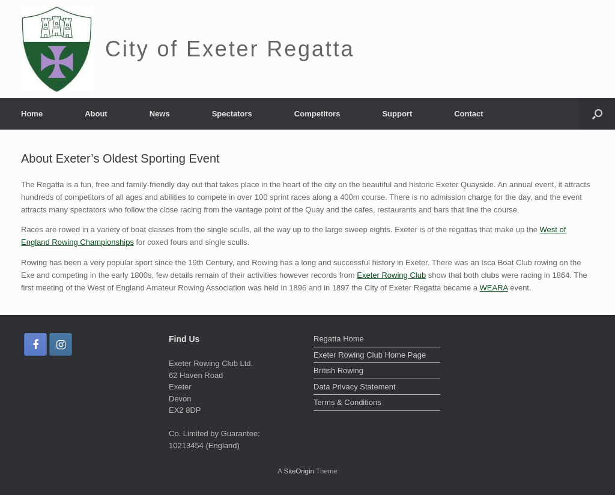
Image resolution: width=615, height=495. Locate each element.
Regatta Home (339, 338)
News (160, 113)
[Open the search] (597, 114)
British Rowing (338, 370)
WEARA (494, 287)
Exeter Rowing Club (391, 275)
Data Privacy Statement (355, 386)
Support (397, 113)
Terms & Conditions (347, 402)
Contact (468, 113)
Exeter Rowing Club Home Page (370, 354)
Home (32, 113)
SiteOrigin (298, 471)
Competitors (317, 113)
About (96, 113)
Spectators (232, 113)
